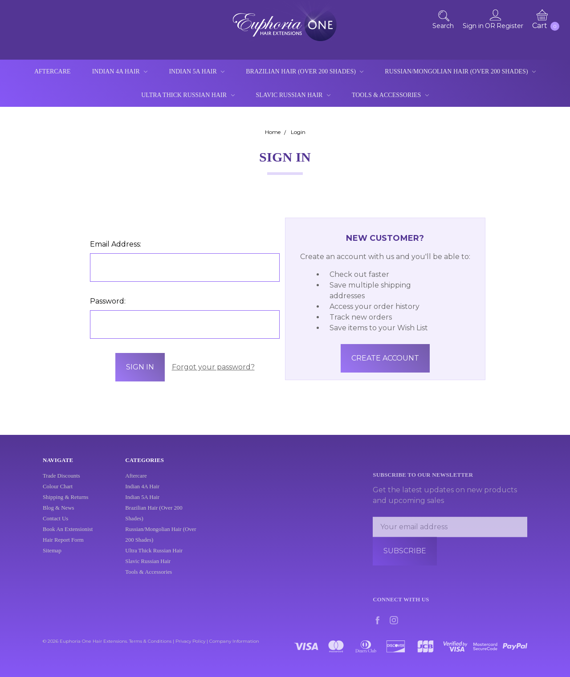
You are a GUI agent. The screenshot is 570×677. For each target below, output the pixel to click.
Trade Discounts (61, 482)
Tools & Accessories (390, 95)
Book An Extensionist (68, 536)
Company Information (234, 641)
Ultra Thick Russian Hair (187, 95)
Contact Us (55, 525)
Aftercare (52, 71)
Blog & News (58, 514)
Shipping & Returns (65, 504)
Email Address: (115, 244)
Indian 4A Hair (120, 71)
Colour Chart (58, 493)
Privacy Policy (190, 641)
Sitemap (52, 557)
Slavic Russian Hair (293, 95)
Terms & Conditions (150, 641)
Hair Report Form (63, 546)
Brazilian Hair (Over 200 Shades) (304, 71)
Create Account (385, 358)
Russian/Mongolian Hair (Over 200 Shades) (460, 71)
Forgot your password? (213, 367)
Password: (108, 301)
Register (510, 26)
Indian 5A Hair (196, 71)
